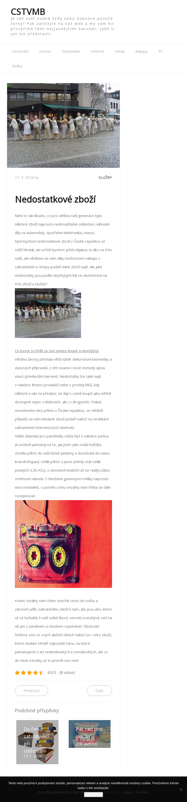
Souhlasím (93, 794)
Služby (17, 65)
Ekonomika (71, 51)
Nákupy (141, 51)
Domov (45, 51)
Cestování (20, 51)
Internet (97, 51)
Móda (120, 51)
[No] (180, 789)
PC (161, 51)
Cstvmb (28, 11)
